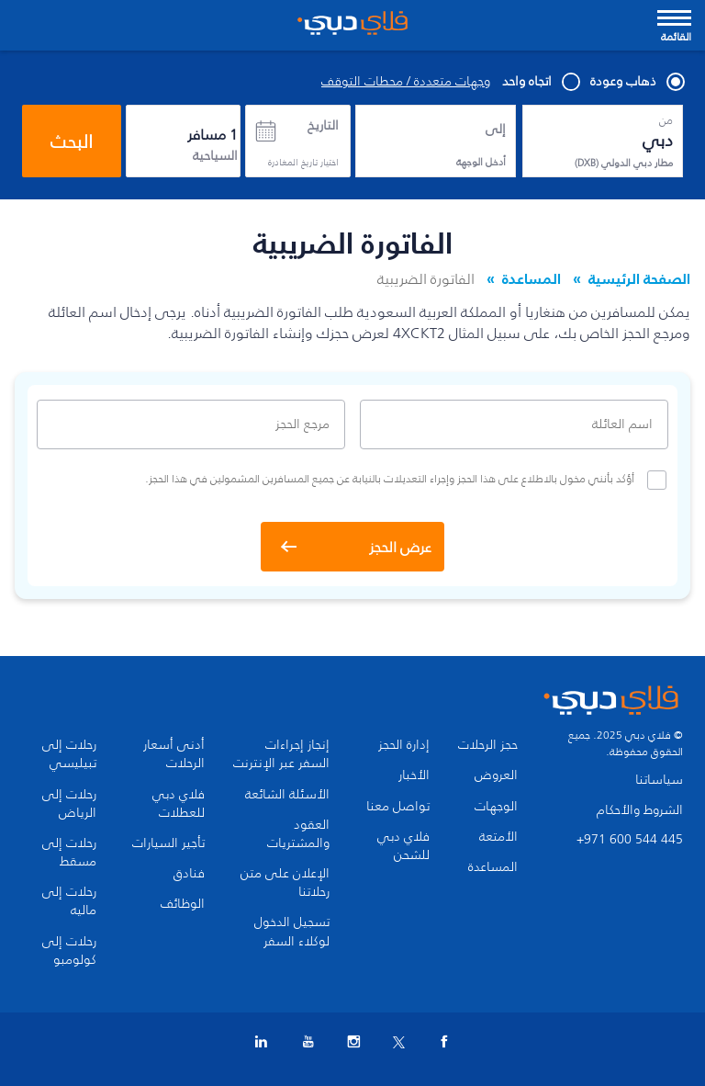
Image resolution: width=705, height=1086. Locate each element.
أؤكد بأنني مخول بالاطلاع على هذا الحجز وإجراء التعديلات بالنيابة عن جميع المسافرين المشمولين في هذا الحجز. (405, 480)
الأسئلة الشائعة (287, 795)
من (666, 120)
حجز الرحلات (488, 745)
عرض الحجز (400, 547)
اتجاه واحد (540, 81)
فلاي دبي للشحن (403, 846)
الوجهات (496, 807)
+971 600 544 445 (629, 839)
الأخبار (414, 775)
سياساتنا (659, 779)
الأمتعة (498, 837)
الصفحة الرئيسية (639, 278)
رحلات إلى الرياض (69, 804)
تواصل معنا (398, 807)
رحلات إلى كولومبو (69, 951)
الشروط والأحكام (640, 810)
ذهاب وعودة (636, 81)
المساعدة (531, 278)
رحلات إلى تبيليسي (69, 754)
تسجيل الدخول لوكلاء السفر (292, 931)
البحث (71, 141)
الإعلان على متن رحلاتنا (285, 883)
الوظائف (183, 904)
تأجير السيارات (168, 843)
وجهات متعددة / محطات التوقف (405, 81)
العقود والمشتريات (298, 834)
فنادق (189, 874)
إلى (496, 129)
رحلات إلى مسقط (69, 852)
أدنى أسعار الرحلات (174, 754)
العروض (496, 775)
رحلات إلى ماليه (69, 901)
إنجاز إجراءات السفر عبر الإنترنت (281, 754)
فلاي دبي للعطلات (178, 804)
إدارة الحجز (404, 745)
